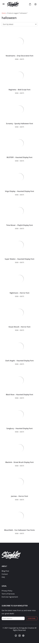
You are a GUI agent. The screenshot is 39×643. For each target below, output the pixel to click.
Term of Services (8, 594)
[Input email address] (13, 618)
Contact (5, 574)
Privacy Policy (7, 591)
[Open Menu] (3, 4)
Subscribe (31, 618)
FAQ (3, 577)
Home (4, 13)
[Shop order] (19, 24)
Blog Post (5, 571)
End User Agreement (10, 597)
